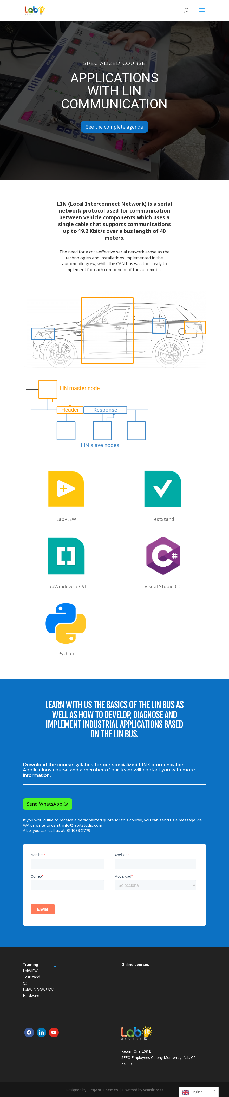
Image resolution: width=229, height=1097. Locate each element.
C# (25, 983)
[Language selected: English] (199, 1092)
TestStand (31, 976)
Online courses (135, 964)
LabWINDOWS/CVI (38, 989)
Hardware (31, 995)
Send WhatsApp (44, 804)
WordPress (153, 1089)
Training (30, 964)
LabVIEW (30, 970)
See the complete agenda (114, 127)
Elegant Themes (102, 1089)
